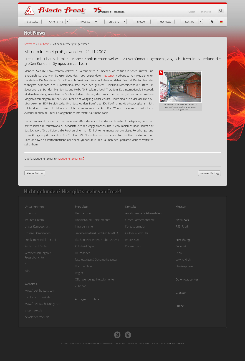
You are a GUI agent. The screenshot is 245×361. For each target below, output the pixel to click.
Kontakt (130, 207)
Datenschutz (133, 246)
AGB (27, 264)
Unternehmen (34, 207)
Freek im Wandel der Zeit (41, 240)
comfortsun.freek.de (37, 297)
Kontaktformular (135, 226)
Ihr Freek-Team (34, 220)
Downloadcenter (187, 279)
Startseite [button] (32, 21)
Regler (79, 273)
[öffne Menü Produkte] (96, 21)
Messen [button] (141, 21)
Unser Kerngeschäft (37, 226)
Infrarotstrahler (84, 226)
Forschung (183, 240)
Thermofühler (83, 266)
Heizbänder (82, 253)
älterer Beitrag (34, 173)
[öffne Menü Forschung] (124, 21)
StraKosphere (184, 266)
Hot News (43, 44)
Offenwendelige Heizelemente (94, 279)
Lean (179, 253)
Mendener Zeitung (69, 158)
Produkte (81, 207)
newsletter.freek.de (37, 317)
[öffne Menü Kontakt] (200, 21)
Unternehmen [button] (57, 21)
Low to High (183, 260)
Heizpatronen (83, 213)
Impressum (206, 11)
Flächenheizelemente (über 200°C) (97, 240)
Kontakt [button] (189, 21)
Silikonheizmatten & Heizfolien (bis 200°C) (97, 233)
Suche (180, 306)
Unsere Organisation (37, 233)
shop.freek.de (33, 310)
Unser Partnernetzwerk (140, 220)
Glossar (191, 11)
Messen (181, 207)
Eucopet (109, 75)
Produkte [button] (85, 21)
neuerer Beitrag (209, 173)
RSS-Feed (182, 226)
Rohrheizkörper (85, 246)
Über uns (30, 213)
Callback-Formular (136, 233)
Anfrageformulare (87, 299)
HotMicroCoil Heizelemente (92, 220)
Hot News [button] (165, 21)
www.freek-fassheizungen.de (43, 304)
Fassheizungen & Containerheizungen (96, 260)
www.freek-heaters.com (40, 290)
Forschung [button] (113, 21)
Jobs (27, 271)
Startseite (29, 44)
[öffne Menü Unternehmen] (67, 21)
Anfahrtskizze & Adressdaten (143, 213)
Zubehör (80, 286)
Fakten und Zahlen (36, 246)
